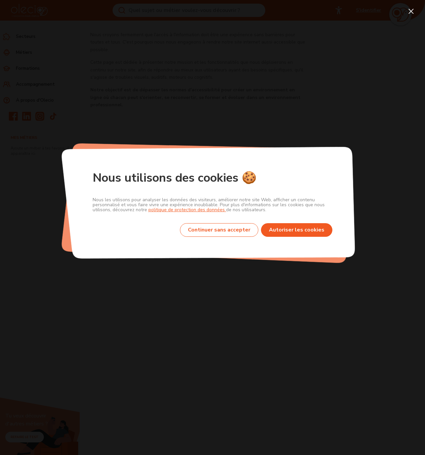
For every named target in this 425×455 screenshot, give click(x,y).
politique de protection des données (187, 210)
